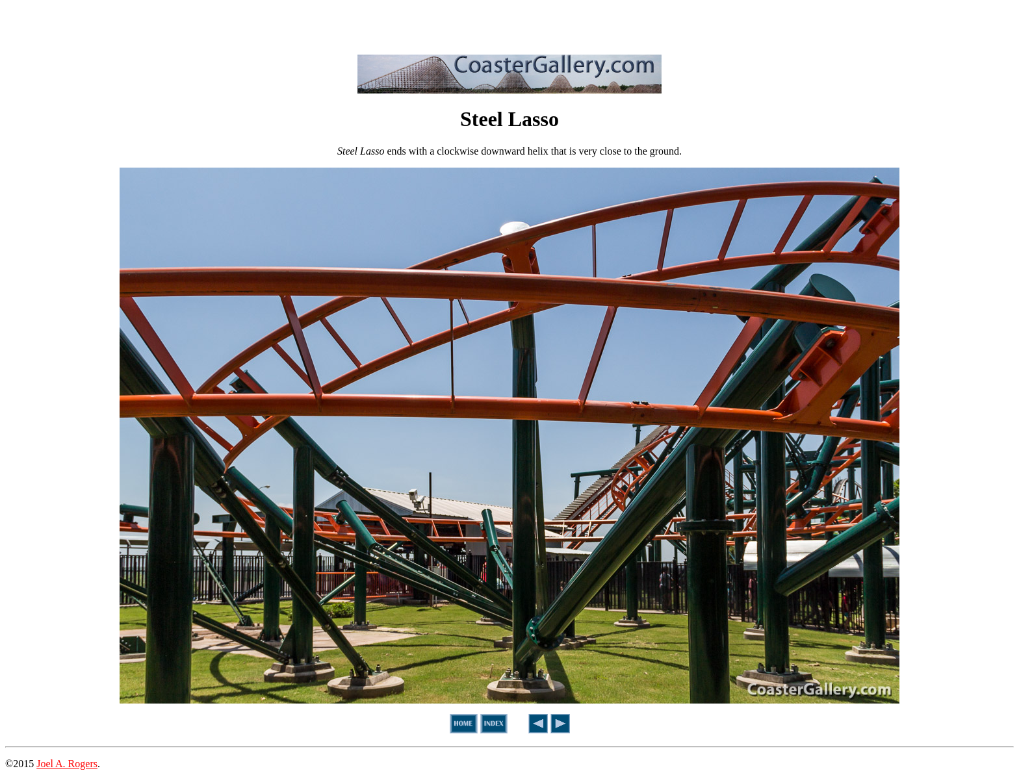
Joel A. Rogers (66, 763)
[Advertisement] (509, 24)
